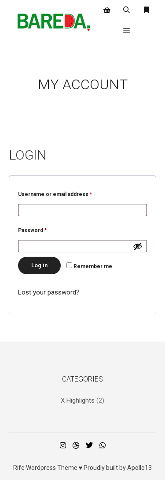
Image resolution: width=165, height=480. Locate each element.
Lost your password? (49, 292)
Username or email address (66, 193)
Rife (19, 467)
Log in (39, 265)
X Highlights (78, 400)
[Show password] (138, 246)
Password (44, 229)
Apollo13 (139, 467)
